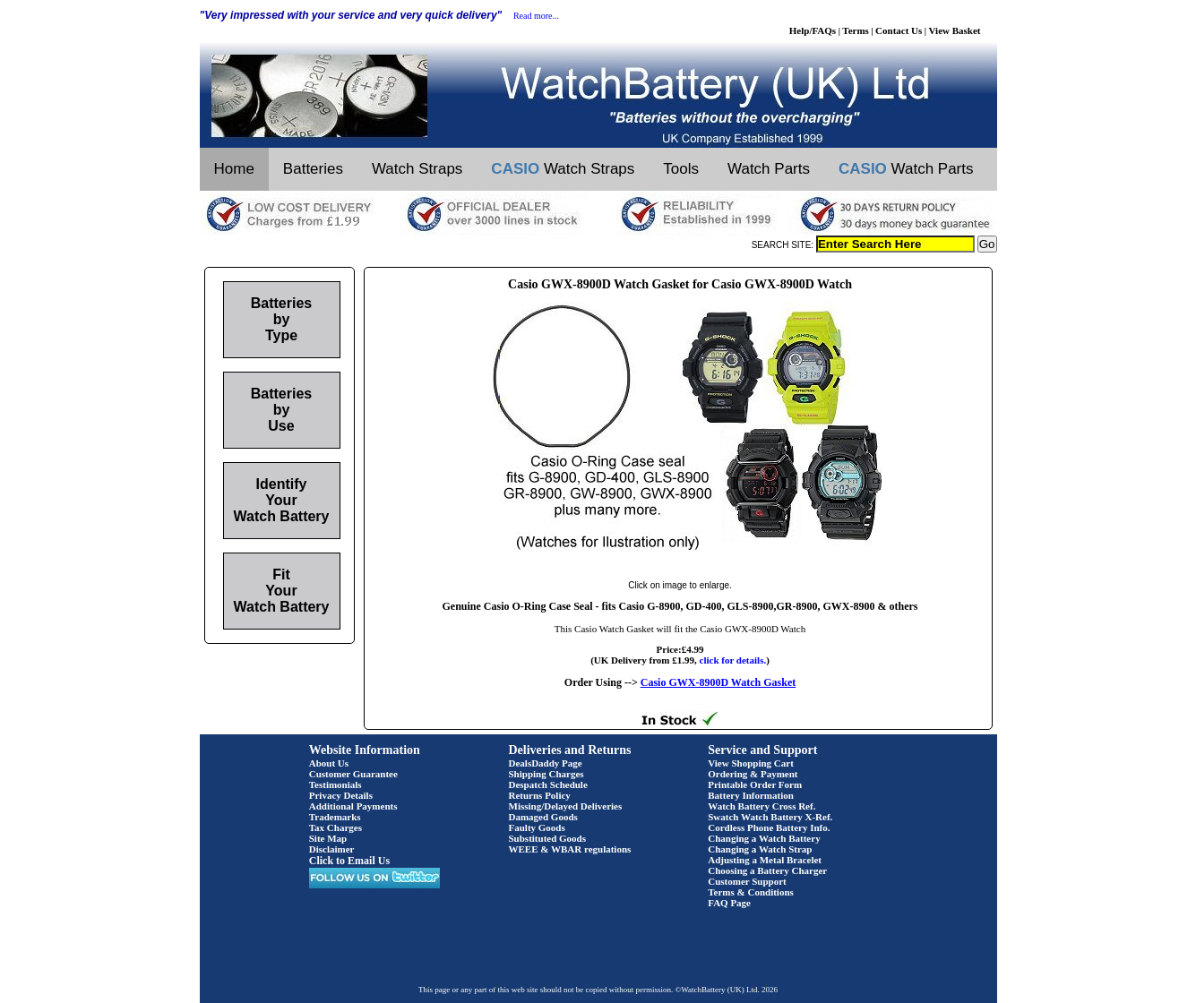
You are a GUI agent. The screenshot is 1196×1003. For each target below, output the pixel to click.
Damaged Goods (543, 816)
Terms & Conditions (751, 892)
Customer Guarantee (353, 773)
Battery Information (751, 795)
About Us (328, 763)
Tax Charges (335, 827)
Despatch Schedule (548, 784)
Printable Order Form (755, 784)
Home (234, 168)
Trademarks (335, 816)
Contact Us (898, 30)
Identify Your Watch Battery (282, 500)
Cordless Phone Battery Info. (769, 827)
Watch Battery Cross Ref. (761, 806)
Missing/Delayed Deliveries (566, 806)
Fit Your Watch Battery (282, 590)
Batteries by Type (281, 319)
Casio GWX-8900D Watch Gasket (718, 682)
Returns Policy (540, 795)
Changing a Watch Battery (764, 838)
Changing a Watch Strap (760, 849)
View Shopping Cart (751, 763)
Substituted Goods (548, 838)
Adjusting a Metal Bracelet (765, 859)
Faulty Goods (537, 827)
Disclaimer (332, 849)
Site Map (328, 838)
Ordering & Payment (752, 773)
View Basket (955, 30)
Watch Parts (768, 168)
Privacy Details (341, 795)
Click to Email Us (349, 860)
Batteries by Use (281, 409)
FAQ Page (729, 902)
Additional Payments (353, 806)
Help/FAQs (812, 30)
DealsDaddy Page (545, 763)
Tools (681, 168)
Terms (855, 30)
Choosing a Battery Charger (767, 870)
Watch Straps (417, 168)
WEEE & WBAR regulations (570, 849)
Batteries (313, 168)
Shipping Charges (546, 773)
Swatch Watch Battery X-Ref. (770, 816)
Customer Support (747, 881)
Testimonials (335, 784)
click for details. (733, 660)
